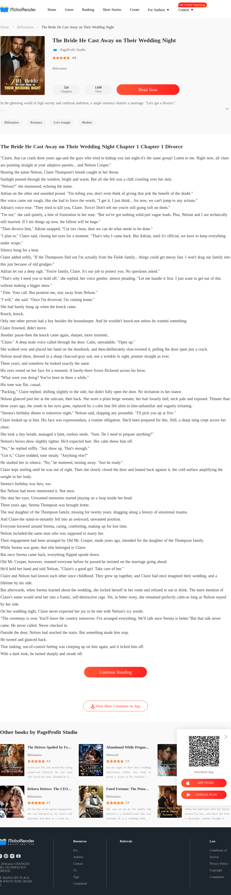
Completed (80, 883)
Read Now (148, 89)
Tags (76, 877)
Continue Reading (115, 672)
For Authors (78, 854)
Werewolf (112, 755)
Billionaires (25, 27)
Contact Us (78, 867)
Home (4, 27)
